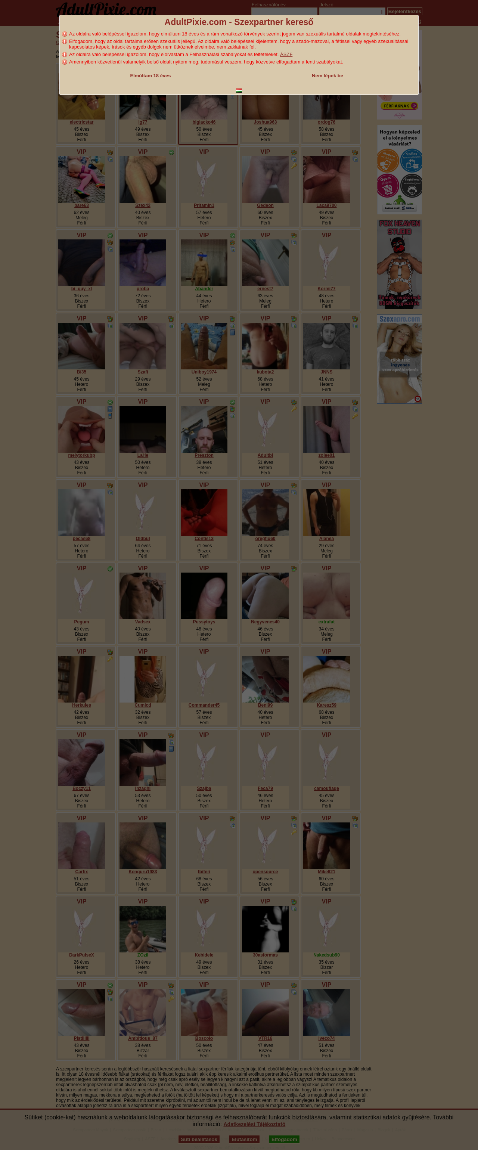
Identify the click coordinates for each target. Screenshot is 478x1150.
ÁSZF (286, 54)
